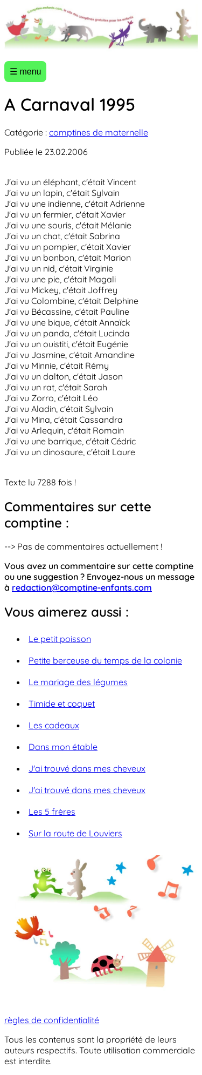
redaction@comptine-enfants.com (82, 587)
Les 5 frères (52, 811)
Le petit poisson (60, 638)
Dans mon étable (63, 746)
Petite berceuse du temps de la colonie (105, 660)
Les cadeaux (54, 725)
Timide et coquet (62, 703)
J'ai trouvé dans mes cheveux (87, 768)
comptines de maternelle (98, 132)
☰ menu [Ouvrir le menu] (25, 71)
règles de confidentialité (51, 1020)
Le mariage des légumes (78, 682)
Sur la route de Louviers (75, 833)
